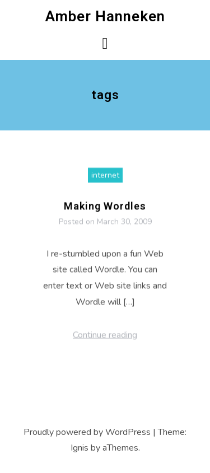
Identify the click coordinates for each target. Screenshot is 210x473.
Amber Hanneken (105, 16)
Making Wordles (105, 209)
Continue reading (105, 338)
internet (105, 178)
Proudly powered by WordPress (87, 432)
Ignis (79, 448)
